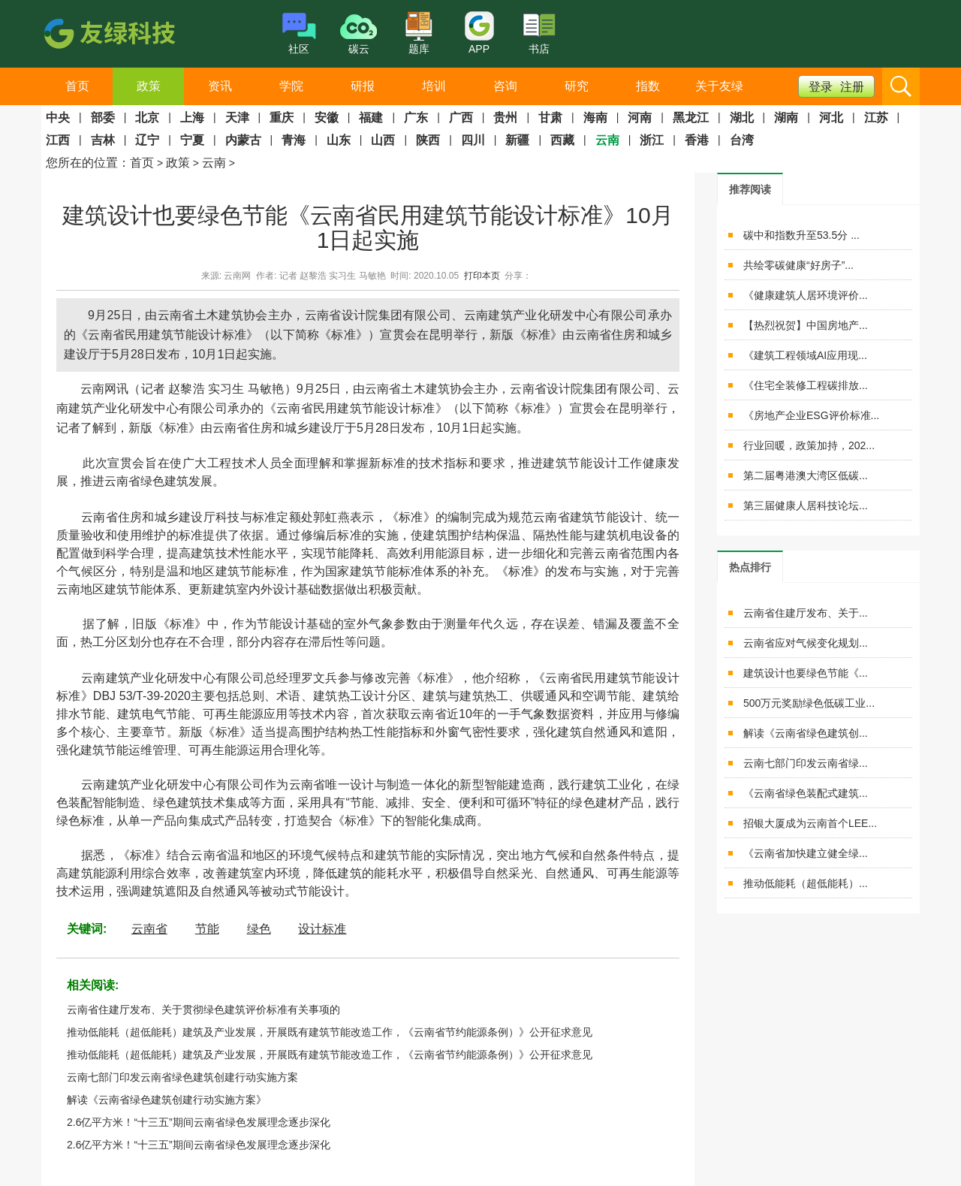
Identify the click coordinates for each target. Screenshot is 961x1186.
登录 (821, 86)
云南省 (149, 928)
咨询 (505, 86)
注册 (852, 86)
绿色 (259, 928)
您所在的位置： (88, 162)
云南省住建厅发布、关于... (805, 613)
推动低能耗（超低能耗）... (805, 883)
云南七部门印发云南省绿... (805, 763)
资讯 (220, 86)
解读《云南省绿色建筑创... (805, 733)
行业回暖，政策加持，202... (809, 445)
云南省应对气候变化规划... (805, 643)
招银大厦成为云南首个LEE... (810, 823)
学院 (291, 86)
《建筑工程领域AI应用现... (805, 355)
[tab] (750, 189)
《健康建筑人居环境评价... (805, 295)
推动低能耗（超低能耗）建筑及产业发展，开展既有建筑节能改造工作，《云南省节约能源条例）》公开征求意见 (329, 1032)
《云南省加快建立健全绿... (805, 853)
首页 (77, 86)
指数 (648, 86)
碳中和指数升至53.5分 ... (801, 235)
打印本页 (482, 275)
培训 (434, 86)
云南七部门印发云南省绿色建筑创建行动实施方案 (182, 1077)
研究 (577, 86)
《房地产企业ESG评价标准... (811, 415)
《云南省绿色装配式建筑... (805, 793)
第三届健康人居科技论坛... (805, 505)
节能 (207, 928)
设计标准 (322, 928)
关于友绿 (719, 86)
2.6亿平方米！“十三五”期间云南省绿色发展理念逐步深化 (198, 1122)
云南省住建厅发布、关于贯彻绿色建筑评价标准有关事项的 (203, 1009)
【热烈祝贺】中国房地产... (805, 325)
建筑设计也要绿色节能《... (805, 673)
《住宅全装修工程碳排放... (805, 385)
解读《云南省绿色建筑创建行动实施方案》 (167, 1100)
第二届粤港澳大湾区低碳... (805, 475)
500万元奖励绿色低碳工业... (809, 703)
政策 (149, 86)
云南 (214, 162)
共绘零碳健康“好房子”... (798, 265)
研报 (363, 86)
